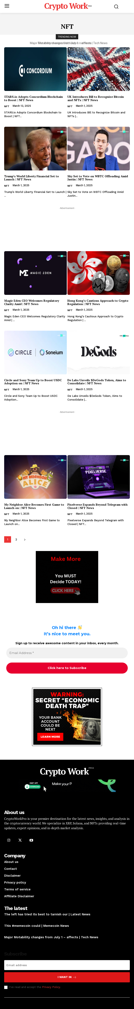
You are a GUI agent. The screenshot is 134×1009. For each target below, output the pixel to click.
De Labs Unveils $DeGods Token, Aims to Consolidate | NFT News (96, 381)
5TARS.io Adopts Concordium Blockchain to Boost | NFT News (33, 98)
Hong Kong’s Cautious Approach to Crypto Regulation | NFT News (97, 302)
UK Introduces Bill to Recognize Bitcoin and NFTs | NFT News (95, 98)
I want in (67, 977)
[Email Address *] (67, 653)
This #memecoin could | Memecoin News (67, 43)
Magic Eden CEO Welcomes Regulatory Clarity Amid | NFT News (31, 302)
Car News (10, 942)
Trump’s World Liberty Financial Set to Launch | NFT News (31, 177)
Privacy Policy (51, 987)
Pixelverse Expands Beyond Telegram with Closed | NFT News (97, 506)
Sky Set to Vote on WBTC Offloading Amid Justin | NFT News (97, 177)
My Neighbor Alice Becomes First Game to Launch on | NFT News (34, 506)
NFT (6, 106)
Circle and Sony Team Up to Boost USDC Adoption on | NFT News (33, 381)
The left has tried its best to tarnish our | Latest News (47, 914)
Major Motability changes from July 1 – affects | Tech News (51, 937)
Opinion (9, 919)
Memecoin (10, 931)
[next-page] (24, 539)
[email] (67, 965)
